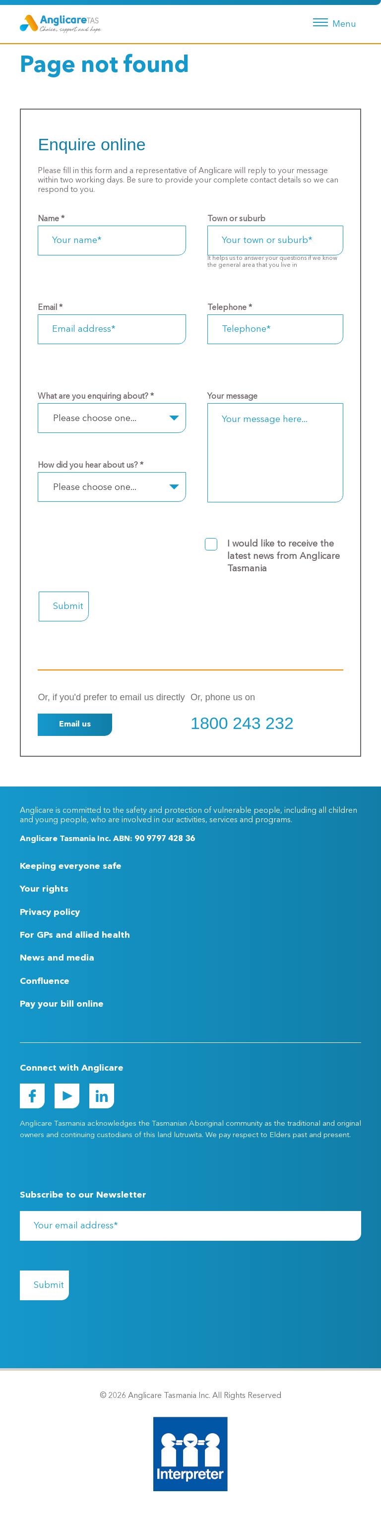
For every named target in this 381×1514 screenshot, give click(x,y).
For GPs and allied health (75, 935)
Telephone (229, 308)
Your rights (44, 889)
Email (50, 308)
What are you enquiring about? (96, 397)
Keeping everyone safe (71, 866)
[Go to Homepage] (61, 24)
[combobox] (112, 418)
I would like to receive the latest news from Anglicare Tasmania (283, 556)
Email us (75, 724)
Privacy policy (50, 912)
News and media (57, 958)
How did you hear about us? (90, 466)
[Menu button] (332, 21)
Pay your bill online (62, 1004)
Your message (232, 397)
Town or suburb (236, 219)
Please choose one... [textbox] (94, 418)
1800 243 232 (242, 723)
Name (51, 219)
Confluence (44, 981)
